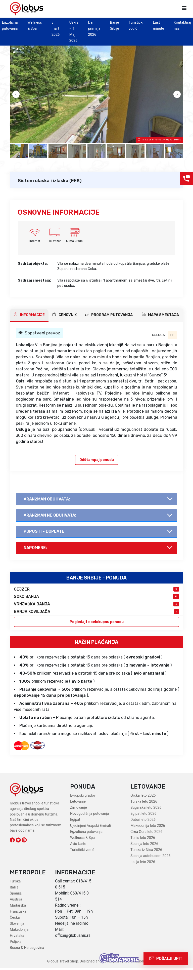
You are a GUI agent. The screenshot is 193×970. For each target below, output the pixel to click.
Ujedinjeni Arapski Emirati (90, 828)
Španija (16, 895)
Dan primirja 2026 (94, 28)
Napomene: (35, 549)
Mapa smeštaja (160, 315)
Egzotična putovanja (86, 834)
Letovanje (78, 803)
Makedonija (19, 931)
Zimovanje (78, 809)
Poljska (16, 943)
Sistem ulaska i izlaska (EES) (50, 180)
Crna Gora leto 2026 (146, 834)
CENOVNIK (64, 315)
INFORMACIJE (29, 315)
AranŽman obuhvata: (47, 499)
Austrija (16, 901)
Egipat (75, 822)
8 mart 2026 (56, 28)
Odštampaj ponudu (96, 460)
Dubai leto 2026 (143, 822)
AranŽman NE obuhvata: (50, 516)
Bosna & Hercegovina (27, 949)
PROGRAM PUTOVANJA (109, 315)
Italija (14, 889)
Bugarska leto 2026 (146, 809)
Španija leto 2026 (144, 846)
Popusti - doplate (44, 532)
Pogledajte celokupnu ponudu (97, 624)
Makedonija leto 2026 (147, 828)
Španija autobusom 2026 (150, 858)
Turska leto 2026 (143, 803)
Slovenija (17, 925)
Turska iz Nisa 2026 (146, 852)
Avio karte (78, 846)
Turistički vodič (82, 852)
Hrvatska (17, 937)
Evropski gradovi (83, 797)
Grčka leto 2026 (143, 797)
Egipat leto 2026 (143, 815)
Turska (15, 883)
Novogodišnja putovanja (89, 815)
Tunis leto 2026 (142, 840)
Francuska (18, 913)
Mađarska (18, 907)
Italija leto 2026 (142, 864)
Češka (15, 919)
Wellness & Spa (82, 840)
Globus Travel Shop (62, 963)
